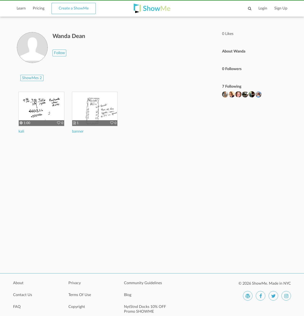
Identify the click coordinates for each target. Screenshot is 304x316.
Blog (127, 295)
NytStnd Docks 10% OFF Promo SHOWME (145, 309)
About (18, 283)
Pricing (38, 8)
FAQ (17, 307)
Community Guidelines (143, 283)
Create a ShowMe (74, 8)
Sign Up (280, 8)
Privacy (74, 283)
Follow (59, 53)
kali (21, 131)
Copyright (76, 307)
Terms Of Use (79, 295)
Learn (21, 8)
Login (262, 8)
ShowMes (32, 78)
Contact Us (22, 295)
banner (78, 131)
